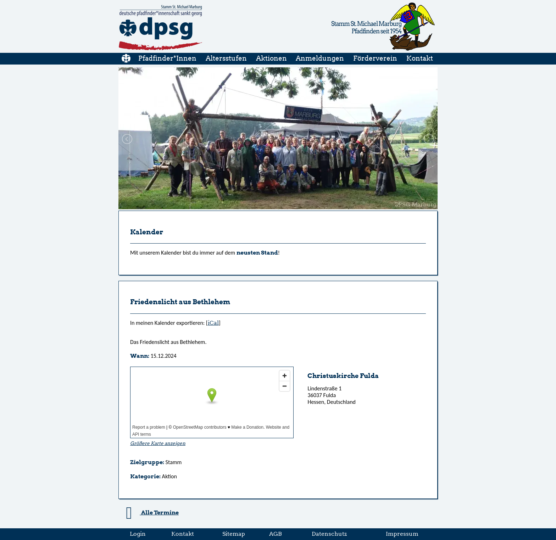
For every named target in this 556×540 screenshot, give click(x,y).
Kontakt (182, 533)
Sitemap (233, 533)
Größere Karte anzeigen (157, 443)
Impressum (402, 533)
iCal (213, 322)
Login (138, 533)
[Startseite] (160, 49)
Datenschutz (329, 533)
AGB (275, 533)
